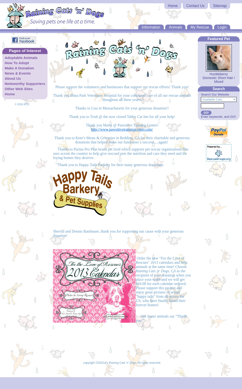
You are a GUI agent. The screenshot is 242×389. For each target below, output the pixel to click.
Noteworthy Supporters (25, 84)
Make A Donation (19, 68)
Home (173, 6)
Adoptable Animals (21, 58)
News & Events (18, 73)
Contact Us (195, 6)
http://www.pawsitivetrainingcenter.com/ (122, 129)
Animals (175, 27)
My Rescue (199, 27)
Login (222, 27)
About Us (13, 78)
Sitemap (220, 6)
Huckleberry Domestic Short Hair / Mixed (219, 78)
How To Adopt (17, 63)
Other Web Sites (19, 89)
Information (151, 27)
